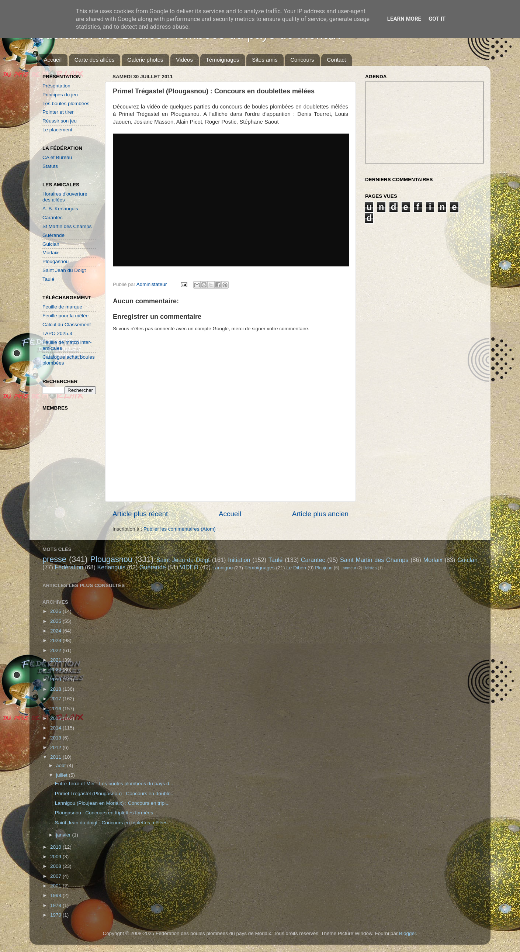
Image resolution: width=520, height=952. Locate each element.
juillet (62, 775)
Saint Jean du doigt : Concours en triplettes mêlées (111, 822)
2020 (56, 669)
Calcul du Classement (66, 324)
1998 (56, 895)
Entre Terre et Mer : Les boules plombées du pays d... (114, 783)
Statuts (50, 166)
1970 (56, 915)
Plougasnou (55, 261)
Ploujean (323, 567)
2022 (56, 650)
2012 (56, 747)
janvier (64, 835)
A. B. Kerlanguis (60, 208)
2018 (56, 689)
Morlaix (50, 252)
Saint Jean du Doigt (64, 270)
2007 (56, 876)
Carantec (52, 217)
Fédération (69, 567)
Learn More (404, 18)
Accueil (53, 59)
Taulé (48, 279)
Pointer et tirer (58, 112)
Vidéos (184, 59)
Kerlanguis (111, 567)
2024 (56, 631)
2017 (56, 698)
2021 (56, 660)
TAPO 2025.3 (57, 333)
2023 (56, 640)
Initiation (239, 559)
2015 (56, 718)
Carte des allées (94, 59)
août (61, 765)
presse (54, 559)
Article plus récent (140, 514)
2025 (56, 621)
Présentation (56, 86)
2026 (56, 611)
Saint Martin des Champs (374, 559)
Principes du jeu (60, 94)
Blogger (407, 933)
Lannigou (222, 567)
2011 (56, 757)
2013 (56, 738)
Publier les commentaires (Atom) (179, 529)
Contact (336, 59)
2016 (56, 708)
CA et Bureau (57, 157)
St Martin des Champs (67, 226)
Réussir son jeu (59, 121)
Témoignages (222, 59)
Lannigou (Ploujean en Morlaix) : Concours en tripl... (112, 803)
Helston (370, 568)
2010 (56, 847)
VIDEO (189, 567)
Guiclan (50, 244)
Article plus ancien (320, 514)
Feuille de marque (62, 307)
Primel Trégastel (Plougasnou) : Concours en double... (115, 793)
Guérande (53, 235)
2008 (56, 866)
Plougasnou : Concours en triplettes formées (104, 812)
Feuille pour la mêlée (65, 315)
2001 (56, 886)
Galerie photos (145, 59)
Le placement (57, 129)
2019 (56, 679)
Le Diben (296, 567)
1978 (56, 905)
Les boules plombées (66, 103)
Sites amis (264, 59)
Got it (437, 18)
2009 (56, 856)
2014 (56, 728)
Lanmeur (348, 568)
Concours (302, 59)
